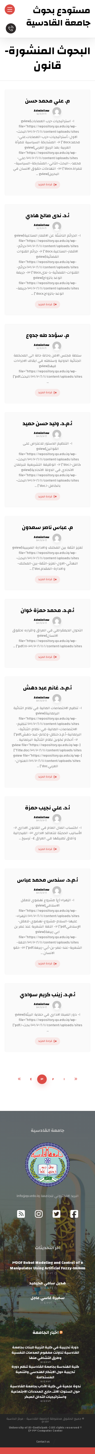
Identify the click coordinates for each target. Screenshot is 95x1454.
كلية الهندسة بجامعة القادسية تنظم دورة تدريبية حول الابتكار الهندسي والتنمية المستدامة (45, 1372)
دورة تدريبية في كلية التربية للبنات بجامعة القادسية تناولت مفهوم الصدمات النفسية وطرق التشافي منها (45, 1352)
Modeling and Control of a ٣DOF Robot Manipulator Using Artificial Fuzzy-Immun (47, 1265)
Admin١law (41, 110)
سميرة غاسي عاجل (48, 1297)
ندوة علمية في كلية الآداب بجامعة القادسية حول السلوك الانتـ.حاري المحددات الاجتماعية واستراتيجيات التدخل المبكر (45, 1391)
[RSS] (21, 1214)
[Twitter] (56, 1214)
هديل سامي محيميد (47, 1283)
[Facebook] (74, 1214)
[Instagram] (39, 1214)
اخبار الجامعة (46, 1332)
